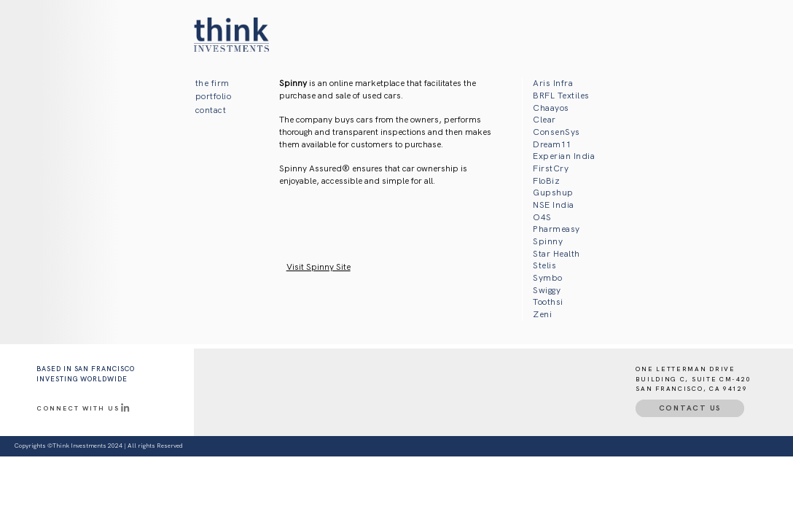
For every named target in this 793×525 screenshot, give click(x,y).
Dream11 (552, 144)
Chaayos (551, 108)
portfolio (213, 96)
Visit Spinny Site (318, 267)
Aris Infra (553, 83)
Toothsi (548, 302)
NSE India (553, 205)
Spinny (548, 241)
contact (210, 110)
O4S (542, 217)
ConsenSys (556, 132)
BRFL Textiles (561, 95)
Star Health (556, 254)
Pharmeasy (556, 229)
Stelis (544, 265)
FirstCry (551, 168)
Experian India (564, 156)
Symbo (547, 278)
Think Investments (79, 445)
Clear (544, 119)
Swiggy (546, 290)
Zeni (542, 314)
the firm (212, 83)
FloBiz (546, 181)
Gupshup (553, 192)
